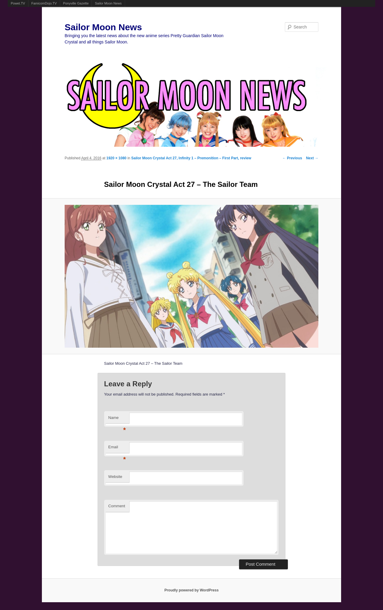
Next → (312, 158)
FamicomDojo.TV (44, 3)
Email (117, 449)
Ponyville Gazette (76, 3)
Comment (116, 506)
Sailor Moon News (108, 3)
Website (115, 476)
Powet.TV (18, 3)
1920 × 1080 (116, 158)
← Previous (292, 158)
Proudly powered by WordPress (191, 590)
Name (117, 419)
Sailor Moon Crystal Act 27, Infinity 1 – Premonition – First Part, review (191, 158)
